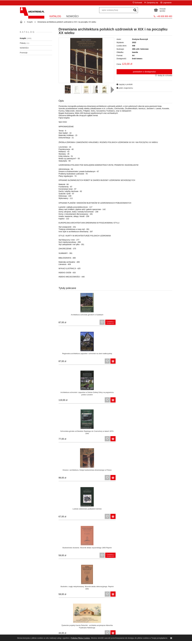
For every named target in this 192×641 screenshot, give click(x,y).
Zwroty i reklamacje (39, 629)
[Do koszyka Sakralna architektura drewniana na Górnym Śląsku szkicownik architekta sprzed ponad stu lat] (80, 439)
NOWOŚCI (24, 48)
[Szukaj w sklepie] (115, 10)
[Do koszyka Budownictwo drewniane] (169, 439)
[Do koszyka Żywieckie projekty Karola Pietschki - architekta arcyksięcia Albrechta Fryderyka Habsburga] (80, 400)
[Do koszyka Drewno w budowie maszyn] (169, 517)
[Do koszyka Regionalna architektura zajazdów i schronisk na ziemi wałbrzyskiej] (109, 322)
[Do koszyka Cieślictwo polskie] (139, 400)
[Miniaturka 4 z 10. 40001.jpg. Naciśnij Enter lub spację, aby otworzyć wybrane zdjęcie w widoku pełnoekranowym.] (95, 89)
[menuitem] (55, 16)
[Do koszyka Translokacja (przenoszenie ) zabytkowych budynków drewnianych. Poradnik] (109, 555)
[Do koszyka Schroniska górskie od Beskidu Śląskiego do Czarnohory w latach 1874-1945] (169, 322)
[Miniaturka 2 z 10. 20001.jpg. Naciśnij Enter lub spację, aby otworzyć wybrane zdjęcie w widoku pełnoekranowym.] (77, 89)
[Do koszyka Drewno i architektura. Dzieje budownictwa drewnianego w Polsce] (80, 361)
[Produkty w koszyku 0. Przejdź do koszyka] (160, 9)
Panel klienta (77, 625)
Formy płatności (115, 629)
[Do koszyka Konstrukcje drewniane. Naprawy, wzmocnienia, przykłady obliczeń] (169, 478)
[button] (112, 89)
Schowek (138, 3)
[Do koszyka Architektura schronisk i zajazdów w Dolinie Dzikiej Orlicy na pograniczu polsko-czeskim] (139, 322)
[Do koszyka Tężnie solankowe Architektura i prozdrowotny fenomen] (80, 594)
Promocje (24, 53)
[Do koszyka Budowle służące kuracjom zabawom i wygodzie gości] (169, 555)
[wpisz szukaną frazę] (135, 10)
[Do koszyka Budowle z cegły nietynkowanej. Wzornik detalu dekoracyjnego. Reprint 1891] (169, 361)
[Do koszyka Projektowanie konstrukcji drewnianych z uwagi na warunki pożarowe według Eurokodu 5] (80, 517)
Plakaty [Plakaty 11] (23, 43)
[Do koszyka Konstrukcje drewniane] (80, 478)
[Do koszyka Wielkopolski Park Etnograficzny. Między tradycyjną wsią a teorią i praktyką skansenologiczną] (139, 439)
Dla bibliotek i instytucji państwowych (115, 632)
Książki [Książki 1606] (23, 38)
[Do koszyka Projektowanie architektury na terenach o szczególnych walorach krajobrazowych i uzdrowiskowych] (139, 555)
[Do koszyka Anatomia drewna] (139, 517)
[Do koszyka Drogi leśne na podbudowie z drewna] (80, 555)
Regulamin (39, 625)
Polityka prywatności (39, 632)
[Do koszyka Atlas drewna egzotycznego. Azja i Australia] (139, 478)
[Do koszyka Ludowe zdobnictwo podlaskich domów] (109, 361)
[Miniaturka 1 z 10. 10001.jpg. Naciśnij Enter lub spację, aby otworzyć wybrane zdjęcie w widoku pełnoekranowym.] (68, 89)
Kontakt (153, 625)
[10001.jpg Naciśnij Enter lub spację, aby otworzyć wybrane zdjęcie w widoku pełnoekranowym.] (86, 60)
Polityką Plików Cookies (80, 638)
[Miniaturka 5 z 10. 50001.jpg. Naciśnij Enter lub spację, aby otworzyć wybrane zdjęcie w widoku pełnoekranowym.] (104, 89)
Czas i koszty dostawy (115, 625)
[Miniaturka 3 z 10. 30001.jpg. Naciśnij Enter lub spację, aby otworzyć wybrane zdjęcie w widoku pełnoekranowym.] (86, 89)
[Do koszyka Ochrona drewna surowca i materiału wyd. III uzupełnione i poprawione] (109, 439)
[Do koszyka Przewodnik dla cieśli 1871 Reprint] (169, 400)
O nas (153, 629)
